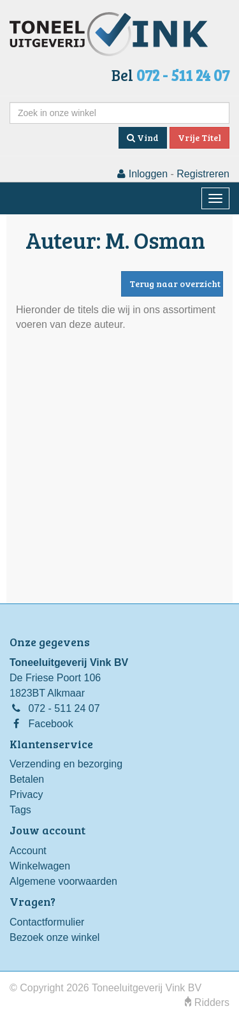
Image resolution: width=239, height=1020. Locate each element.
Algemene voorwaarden (63, 881)
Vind (143, 137)
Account (28, 850)
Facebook (50, 723)
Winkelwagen (40, 866)
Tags (20, 809)
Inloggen (142, 173)
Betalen (27, 779)
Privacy (26, 794)
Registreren (203, 173)
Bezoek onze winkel (54, 937)
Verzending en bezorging (66, 763)
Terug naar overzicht (175, 283)
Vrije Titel (199, 137)
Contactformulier (47, 922)
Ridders (207, 1002)
